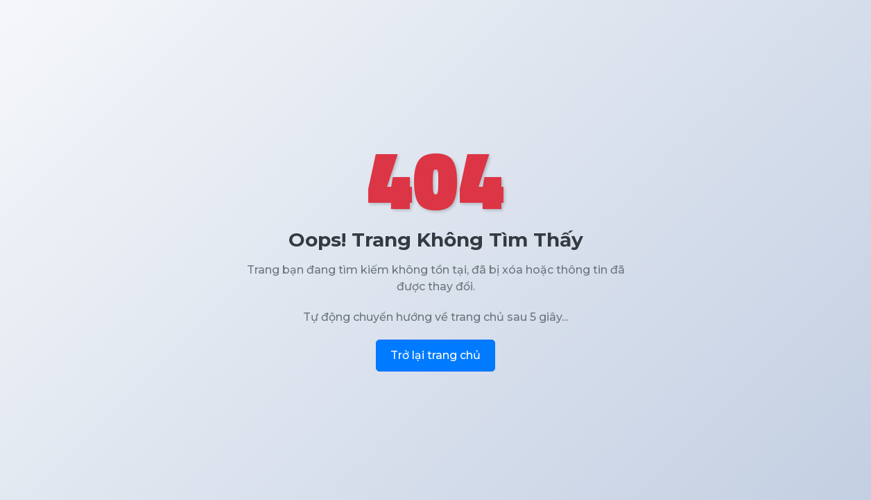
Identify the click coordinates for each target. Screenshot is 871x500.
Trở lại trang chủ (435, 355)
